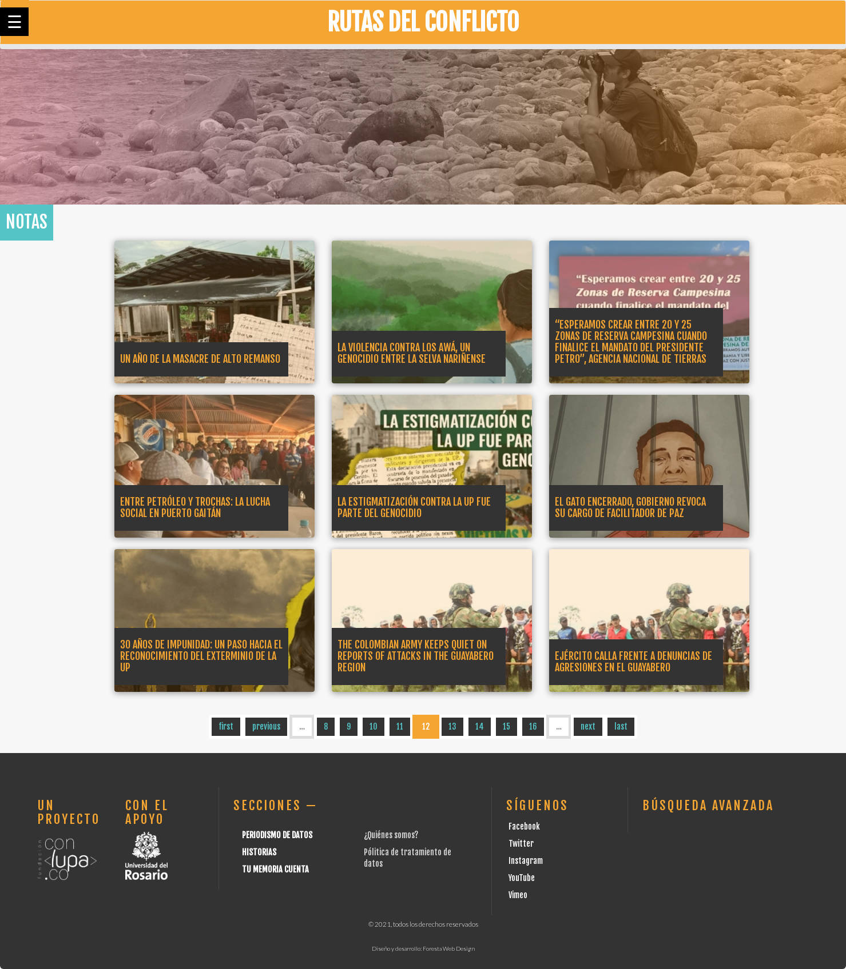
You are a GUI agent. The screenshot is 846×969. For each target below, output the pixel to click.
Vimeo (518, 895)
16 (533, 726)
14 (479, 726)
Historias (259, 852)
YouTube (522, 878)
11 (399, 726)
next (588, 726)
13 (452, 726)
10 (374, 726)
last (620, 726)
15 (506, 726)
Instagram (526, 861)
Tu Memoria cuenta (275, 869)
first (226, 726)
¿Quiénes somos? (391, 835)
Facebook (524, 826)
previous (266, 726)
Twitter (521, 843)
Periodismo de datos (277, 835)
